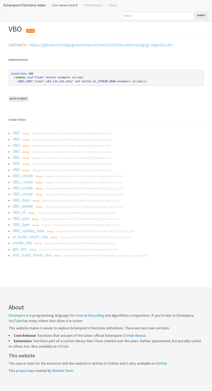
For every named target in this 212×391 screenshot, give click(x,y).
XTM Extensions (93, 5)
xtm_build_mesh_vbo (32, 255)
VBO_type (21, 224)
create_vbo (22, 242)
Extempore (17, 315)
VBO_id (19, 212)
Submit (201, 15)
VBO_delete (23, 206)
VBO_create (23, 175)
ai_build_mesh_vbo (30, 236)
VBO (16, 133)
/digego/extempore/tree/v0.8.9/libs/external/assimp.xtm (95, 237)
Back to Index (18, 98)
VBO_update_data (28, 230)
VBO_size (21, 218)
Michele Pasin (62, 370)
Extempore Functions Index (24, 5)
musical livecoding (89, 315)
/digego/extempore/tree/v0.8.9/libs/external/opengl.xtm (79, 243)
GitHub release (134, 335)
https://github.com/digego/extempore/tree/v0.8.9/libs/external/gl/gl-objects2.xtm (101, 45)
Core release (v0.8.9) (66, 5)
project (21, 370)
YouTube (15, 320)
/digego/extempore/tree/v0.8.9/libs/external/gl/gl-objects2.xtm (71, 133)
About (112, 5)
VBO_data (21, 200)
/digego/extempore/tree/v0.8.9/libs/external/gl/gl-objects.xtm (84, 176)
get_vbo (20, 249)
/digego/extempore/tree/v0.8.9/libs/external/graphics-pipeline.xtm (105, 255)
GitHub (63, 346)
